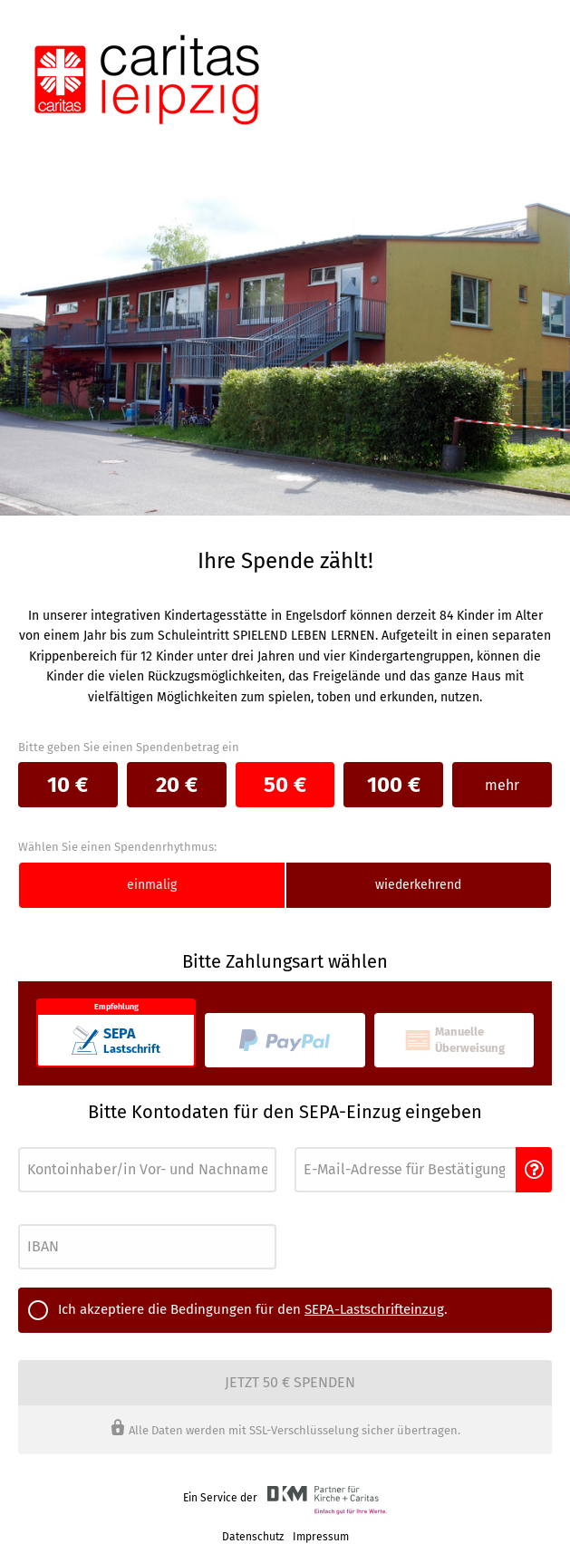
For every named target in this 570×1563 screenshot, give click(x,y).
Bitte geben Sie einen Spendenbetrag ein (128, 747)
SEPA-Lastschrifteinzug (374, 1309)
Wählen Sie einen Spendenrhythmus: (117, 847)
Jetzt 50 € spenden (290, 1382)
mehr (502, 785)
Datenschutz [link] (253, 1536)
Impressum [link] (321, 1536)
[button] (534, 1169)
